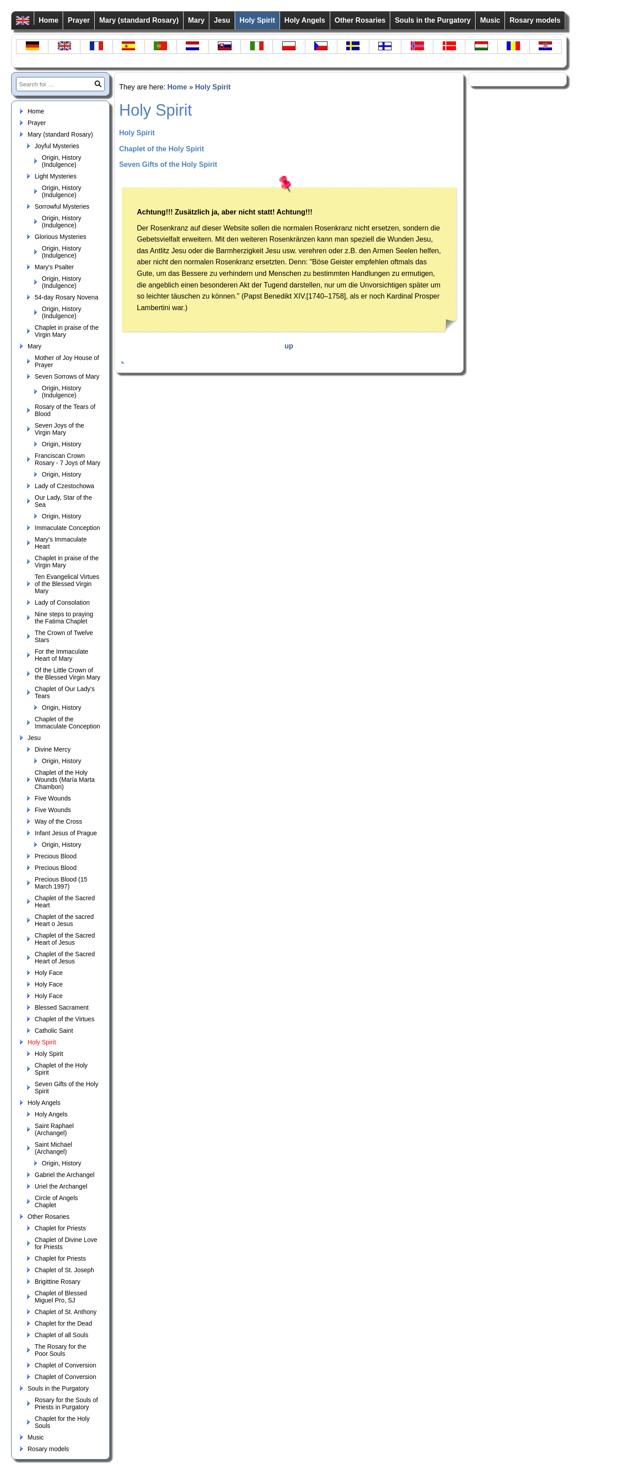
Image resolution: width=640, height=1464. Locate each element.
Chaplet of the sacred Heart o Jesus (64, 920)
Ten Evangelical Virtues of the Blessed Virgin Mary (67, 583)
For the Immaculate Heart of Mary (61, 655)
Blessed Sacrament (61, 1007)
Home (48, 20)
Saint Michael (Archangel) (53, 1148)
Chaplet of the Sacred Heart (65, 901)
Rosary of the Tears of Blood (65, 410)
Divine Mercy (53, 749)
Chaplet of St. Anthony (65, 1311)
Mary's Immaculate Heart (61, 543)
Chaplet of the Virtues (64, 1019)
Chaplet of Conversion (65, 1365)
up (288, 346)
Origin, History (61, 444)
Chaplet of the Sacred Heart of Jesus (65, 939)
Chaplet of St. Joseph (64, 1270)
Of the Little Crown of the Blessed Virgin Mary (67, 674)
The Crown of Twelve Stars (64, 636)
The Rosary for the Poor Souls (60, 1350)
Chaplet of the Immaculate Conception (67, 723)
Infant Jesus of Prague (66, 833)
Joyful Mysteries (57, 146)
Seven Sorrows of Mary (67, 376)
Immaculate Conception (67, 527)
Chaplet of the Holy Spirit (61, 1069)
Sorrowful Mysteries (62, 206)
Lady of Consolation (62, 602)
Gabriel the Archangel (65, 1174)
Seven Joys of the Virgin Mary (59, 429)
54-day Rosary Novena (66, 297)
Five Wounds (53, 798)
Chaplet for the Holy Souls (62, 1422)
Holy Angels (304, 20)
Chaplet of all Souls (61, 1335)
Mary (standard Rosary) (139, 20)
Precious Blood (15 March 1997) (61, 883)
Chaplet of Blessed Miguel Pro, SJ (61, 1297)
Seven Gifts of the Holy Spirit (66, 1087)
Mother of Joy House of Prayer (67, 361)
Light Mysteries (55, 176)
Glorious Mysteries (60, 236)
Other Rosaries (360, 20)
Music (490, 20)
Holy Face (49, 972)
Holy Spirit (257, 20)
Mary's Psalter (54, 267)
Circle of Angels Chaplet (56, 1201)
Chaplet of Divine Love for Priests (66, 1243)
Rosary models (534, 20)
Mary (196, 20)
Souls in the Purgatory (433, 20)
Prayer (79, 20)
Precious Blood (55, 856)
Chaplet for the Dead (63, 1323)
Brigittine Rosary (57, 1281)
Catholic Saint (54, 1030)
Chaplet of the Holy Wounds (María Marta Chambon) (65, 779)
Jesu (222, 20)
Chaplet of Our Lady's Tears (65, 692)
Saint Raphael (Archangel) (54, 1129)
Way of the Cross (58, 821)
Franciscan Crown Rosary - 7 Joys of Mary (67, 459)
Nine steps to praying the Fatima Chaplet (64, 618)
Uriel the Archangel (61, 1186)
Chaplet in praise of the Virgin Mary (67, 331)
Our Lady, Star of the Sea (63, 501)
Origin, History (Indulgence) (61, 161)
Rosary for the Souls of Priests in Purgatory (66, 1403)
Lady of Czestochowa (64, 485)
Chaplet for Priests (60, 1228)
